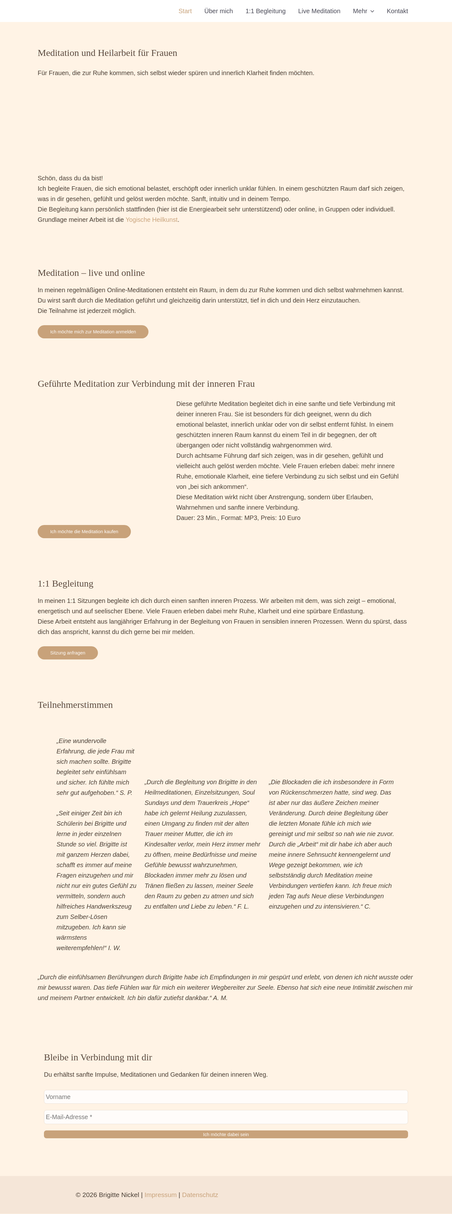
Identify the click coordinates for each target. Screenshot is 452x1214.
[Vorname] (226, 1097)
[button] (370, 11)
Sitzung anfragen (68, 652)
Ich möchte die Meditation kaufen (84, 531)
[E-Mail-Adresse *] (226, 1117)
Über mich (218, 11)
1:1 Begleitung (265, 11)
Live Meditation (319, 11)
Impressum (159, 1195)
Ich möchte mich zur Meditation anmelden (93, 331)
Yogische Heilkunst (152, 219)
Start (185, 11)
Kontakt (397, 11)
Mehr (363, 11)
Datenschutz (199, 1195)
